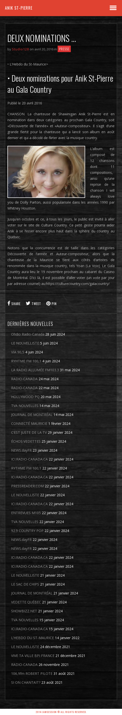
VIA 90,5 (17, 352)
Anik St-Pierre (18, 8)
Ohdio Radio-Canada (27, 334)
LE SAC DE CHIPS (25, 584)
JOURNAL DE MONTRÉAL (31, 414)
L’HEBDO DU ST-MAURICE (32, 637)
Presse (64, 48)
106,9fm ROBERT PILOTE (31, 673)
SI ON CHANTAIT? (25, 682)
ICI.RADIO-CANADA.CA (29, 459)
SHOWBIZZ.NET (24, 611)
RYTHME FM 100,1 (26, 468)
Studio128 (20, 49)
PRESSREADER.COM (27, 486)
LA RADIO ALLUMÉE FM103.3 (35, 370)
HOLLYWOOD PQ (25, 396)
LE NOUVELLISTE (25, 343)
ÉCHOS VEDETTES (26, 441)
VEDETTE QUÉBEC (26, 602)
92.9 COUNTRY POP (27, 530)
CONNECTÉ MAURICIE (29, 423)
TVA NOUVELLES (24, 405)
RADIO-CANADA (24, 378)
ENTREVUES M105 (26, 512)
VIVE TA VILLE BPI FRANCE (32, 655)
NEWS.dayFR (21, 450)
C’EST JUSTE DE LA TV (29, 432)
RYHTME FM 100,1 (26, 361)
